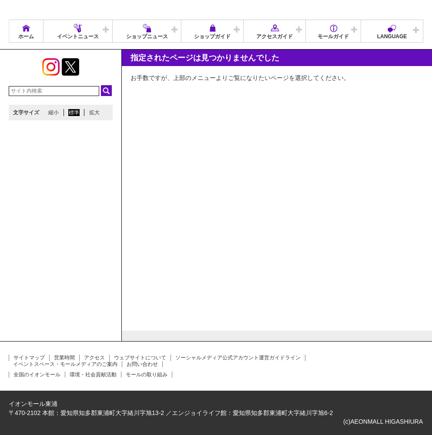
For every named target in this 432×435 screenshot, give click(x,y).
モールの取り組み (146, 375)
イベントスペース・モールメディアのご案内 (65, 364)
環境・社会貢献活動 (93, 375)
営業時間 (64, 358)
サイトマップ (29, 358)
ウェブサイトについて (140, 358)
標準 (74, 113)
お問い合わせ (142, 364)
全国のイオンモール (36, 375)
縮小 (53, 113)
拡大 (94, 113)
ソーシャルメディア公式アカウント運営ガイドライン (238, 358)
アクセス (94, 358)
